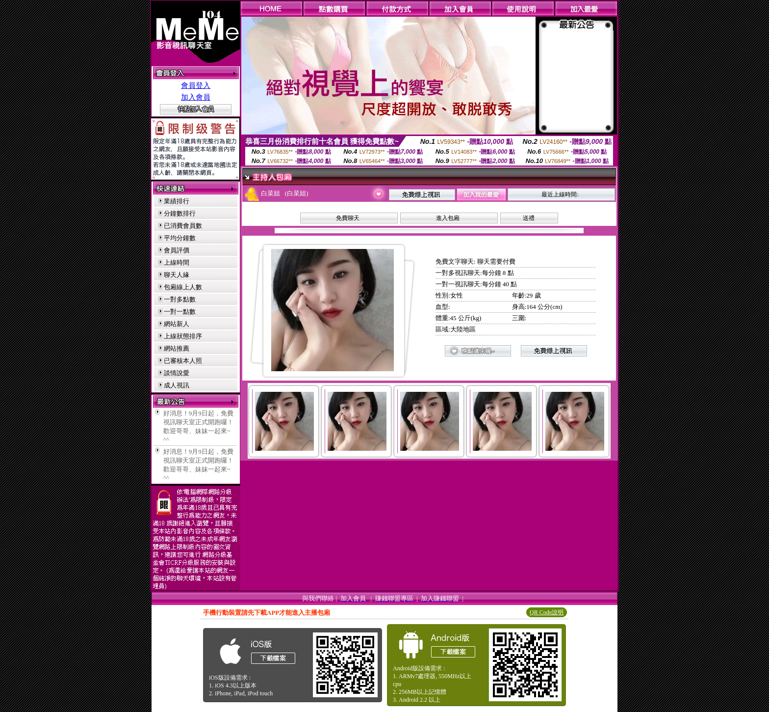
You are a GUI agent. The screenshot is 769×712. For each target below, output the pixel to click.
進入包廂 (448, 218)
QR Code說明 (547, 612)
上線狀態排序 (183, 336)
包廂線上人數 (183, 287)
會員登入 (195, 85)
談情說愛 (176, 373)
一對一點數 (180, 311)
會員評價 (176, 250)
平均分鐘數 (180, 238)
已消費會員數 (183, 225)
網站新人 (176, 324)
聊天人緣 (176, 274)
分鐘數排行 (180, 213)
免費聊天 (347, 218)
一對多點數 (180, 299)
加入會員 (195, 97)
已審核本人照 (183, 360)
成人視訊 (176, 385)
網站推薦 (176, 348)
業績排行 (176, 201)
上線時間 (176, 262)
